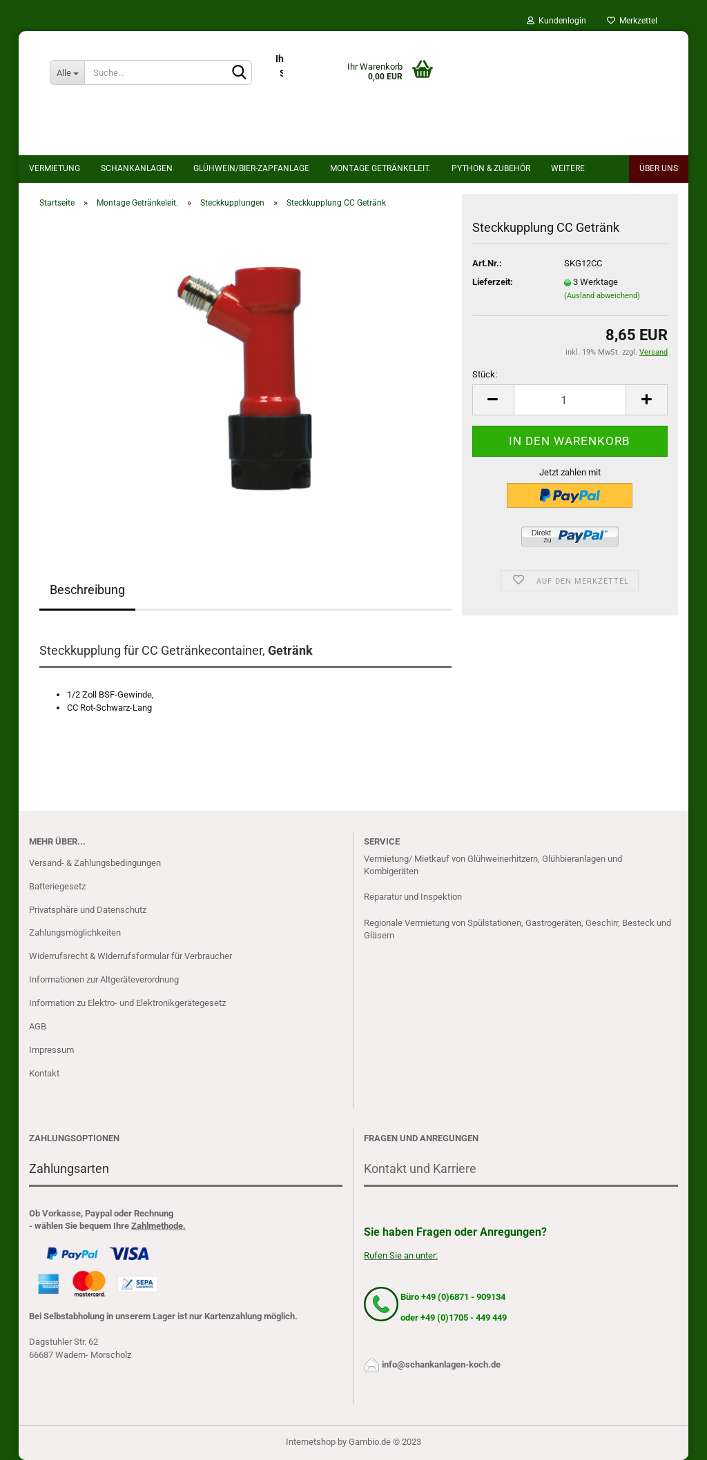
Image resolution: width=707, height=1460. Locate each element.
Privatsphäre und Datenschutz (87, 910)
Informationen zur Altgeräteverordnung (104, 979)
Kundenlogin (556, 21)
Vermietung (54, 168)
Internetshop (311, 1442)
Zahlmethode (157, 1226)
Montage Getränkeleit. (380, 168)
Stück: (484, 374)
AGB (37, 1026)
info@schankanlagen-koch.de (441, 1364)
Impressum (51, 1050)
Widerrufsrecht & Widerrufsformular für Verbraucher (130, 956)
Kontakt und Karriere (420, 1168)
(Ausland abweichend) (602, 295)
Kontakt (44, 1073)
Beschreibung (87, 589)
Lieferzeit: (492, 282)
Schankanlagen (137, 168)
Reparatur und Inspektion (413, 896)
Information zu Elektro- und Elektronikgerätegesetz (127, 1003)
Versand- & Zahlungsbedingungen (95, 863)
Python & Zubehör (491, 168)
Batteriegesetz (57, 886)
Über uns (658, 168)
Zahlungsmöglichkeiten (75, 932)
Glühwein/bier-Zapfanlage (251, 168)
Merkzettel (632, 21)
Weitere (568, 168)
